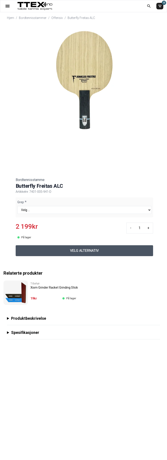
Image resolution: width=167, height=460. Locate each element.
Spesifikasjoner (25, 332)
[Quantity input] (139, 228)
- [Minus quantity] (130, 228)
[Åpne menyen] (7, 6)
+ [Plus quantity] (148, 228)
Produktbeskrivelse (28, 318)
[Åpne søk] (149, 6)
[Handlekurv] (159, 6)
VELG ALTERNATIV (84, 251)
